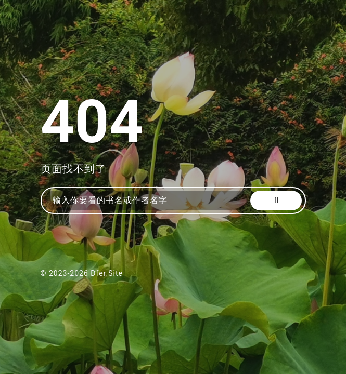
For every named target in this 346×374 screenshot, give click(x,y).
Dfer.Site (107, 273)
